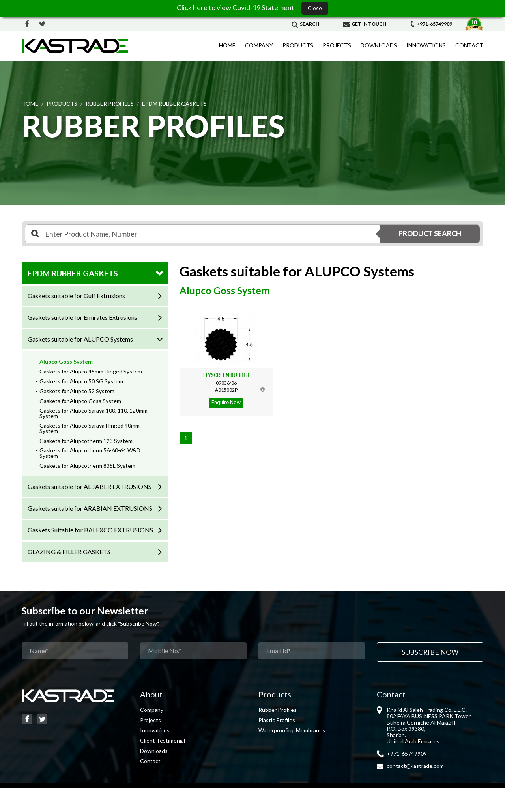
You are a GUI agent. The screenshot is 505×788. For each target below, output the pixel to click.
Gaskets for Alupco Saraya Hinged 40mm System (89, 428)
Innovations (426, 45)
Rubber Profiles (277, 709)
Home (227, 45)
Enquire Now (226, 402)
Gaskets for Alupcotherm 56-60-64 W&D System (89, 453)
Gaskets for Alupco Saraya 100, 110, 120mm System (93, 413)
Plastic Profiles (276, 720)
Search (305, 24)
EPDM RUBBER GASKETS (73, 273)
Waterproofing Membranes (291, 730)
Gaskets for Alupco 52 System (76, 391)
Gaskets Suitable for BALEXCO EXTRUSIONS (90, 530)
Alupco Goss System (66, 361)
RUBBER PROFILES (110, 103)
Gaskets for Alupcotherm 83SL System (87, 465)
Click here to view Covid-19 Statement (236, 7)
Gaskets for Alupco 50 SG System (81, 381)
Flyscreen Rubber (226, 375)
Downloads (379, 45)
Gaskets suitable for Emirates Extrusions (82, 317)
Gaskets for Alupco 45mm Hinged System (90, 371)
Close (315, 8)
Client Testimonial (162, 740)
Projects (337, 45)
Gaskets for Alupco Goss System (80, 401)
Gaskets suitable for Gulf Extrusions (76, 295)
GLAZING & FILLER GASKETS (69, 551)
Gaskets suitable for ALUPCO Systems (80, 339)
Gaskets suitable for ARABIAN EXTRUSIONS (90, 508)
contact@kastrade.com (415, 765)
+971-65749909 (431, 24)
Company (259, 45)
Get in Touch (364, 24)
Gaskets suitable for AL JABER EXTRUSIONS (90, 486)
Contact (469, 45)
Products (297, 45)
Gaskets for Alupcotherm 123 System (86, 440)
